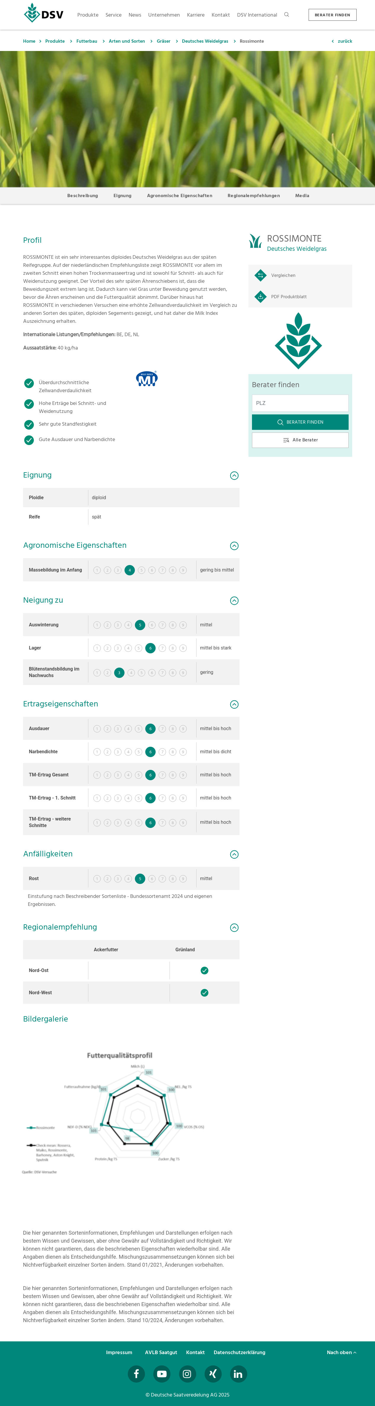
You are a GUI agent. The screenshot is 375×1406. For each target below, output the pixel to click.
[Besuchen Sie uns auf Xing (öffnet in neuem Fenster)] (213, 1374)
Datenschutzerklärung (240, 1352)
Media (302, 195)
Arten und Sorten (127, 41)
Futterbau (86, 41)
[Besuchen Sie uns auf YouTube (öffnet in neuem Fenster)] (161, 1374)
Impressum (119, 1352)
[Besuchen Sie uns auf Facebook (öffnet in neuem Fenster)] (136, 1374)
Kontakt (196, 1352)
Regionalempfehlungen (254, 195)
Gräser (163, 41)
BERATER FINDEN (332, 15)
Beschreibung (82, 195)
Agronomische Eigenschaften (179, 195)
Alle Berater (300, 440)
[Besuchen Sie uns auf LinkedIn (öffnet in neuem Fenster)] (238, 1374)
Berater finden (300, 422)
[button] (131, 1111)
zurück (345, 41)
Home (29, 41)
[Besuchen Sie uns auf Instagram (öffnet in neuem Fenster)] (187, 1374)
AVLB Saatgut (161, 1352)
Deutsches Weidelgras (205, 41)
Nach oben (342, 1352)
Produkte (55, 41)
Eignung (123, 195)
